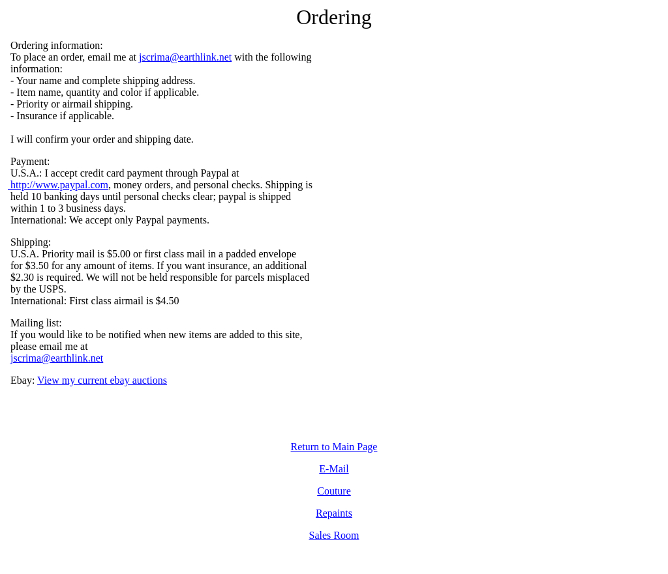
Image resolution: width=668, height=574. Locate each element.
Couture (334, 490)
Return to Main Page (334, 446)
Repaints (334, 513)
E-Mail (333, 468)
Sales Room (334, 535)
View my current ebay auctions (102, 380)
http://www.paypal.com (58, 184)
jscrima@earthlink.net (185, 57)
